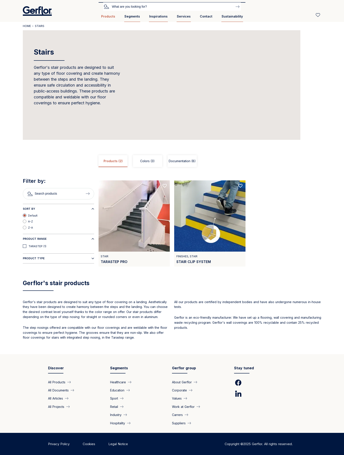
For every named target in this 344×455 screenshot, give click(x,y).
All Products (56, 382)
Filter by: (34, 181)
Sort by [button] (29, 208)
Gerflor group (184, 368)
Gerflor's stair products (56, 283)
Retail (114, 406)
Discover (56, 368)
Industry (116, 415)
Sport (114, 398)
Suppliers (179, 423)
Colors (147, 161)
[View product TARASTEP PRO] (134, 223)
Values (177, 398)
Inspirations (158, 16)
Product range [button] (35, 238)
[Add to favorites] (165, 186)
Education (117, 390)
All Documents (58, 390)
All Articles (55, 398)
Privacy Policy (59, 444)
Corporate (179, 390)
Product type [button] (34, 258)
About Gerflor (182, 382)
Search (106, 6)
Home (27, 26)
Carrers (177, 415)
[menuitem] (108, 18)
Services (184, 16)
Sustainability (232, 16)
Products (108, 16)
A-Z (30, 221)
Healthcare (118, 382)
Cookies (89, 444)
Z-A (30, 227)
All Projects (56, 406)
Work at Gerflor (183, 406)
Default (33, 215)
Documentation (182, 161)
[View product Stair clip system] (209, 223)
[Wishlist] (318, 15)
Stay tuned (244, 368)
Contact (206, 16)
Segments (132, 16)
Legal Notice (118, 444)
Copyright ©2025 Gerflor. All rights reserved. (259, 444)
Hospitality (117, 423)
